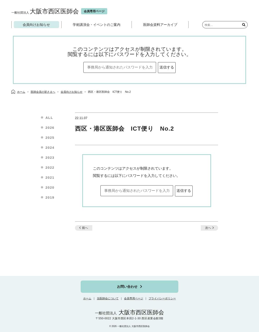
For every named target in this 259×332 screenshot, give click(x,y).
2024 (49, 147)
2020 (49, 187)
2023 (49, 157)
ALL (49, 118)
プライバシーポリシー (162, 298)
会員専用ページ (133, 298)
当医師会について (108, 298)
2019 (49, 197)
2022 (49, 167)
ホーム (87, 298)
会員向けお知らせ (36, 25)
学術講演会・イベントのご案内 (96, 25)
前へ (85, 227)
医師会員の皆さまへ (43, 91)
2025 (49, 137)
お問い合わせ (127, 286)
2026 (49, 127)
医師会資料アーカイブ (160, 25)
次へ (208, 227)
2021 (49, 177)
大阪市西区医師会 (45, 11)
